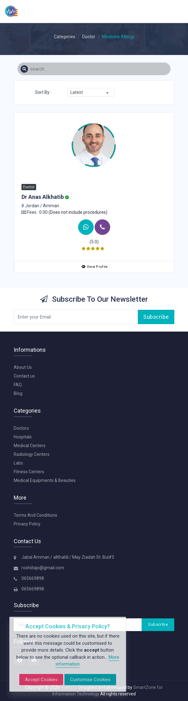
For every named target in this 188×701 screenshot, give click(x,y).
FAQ (18, 384)
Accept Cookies (41, 679)
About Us (23, 367)
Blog (18, 393)
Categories (64, 36)
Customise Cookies (90, 679)
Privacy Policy (27, 523)
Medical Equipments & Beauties (45, 480)
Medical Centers (29, 445)
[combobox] (91, 92)
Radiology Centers (31, 454)
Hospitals (23, 436)
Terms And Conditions (35, 515)
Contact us (24, 375)
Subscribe (156, 317)
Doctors (21, 428)
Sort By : (43, 92)
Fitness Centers (29, 471)
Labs (18, 462)
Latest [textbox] (76, 92)
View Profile (95, 267)
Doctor (88, 36)
